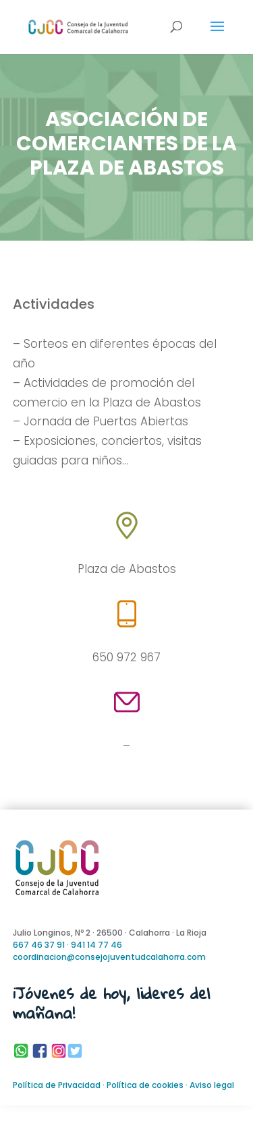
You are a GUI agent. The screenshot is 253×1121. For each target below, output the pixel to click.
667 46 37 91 (39, 944)
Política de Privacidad (57, 1085)
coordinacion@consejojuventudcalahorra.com (109, 957)
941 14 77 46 (96, 944)
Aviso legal (212, 1085)
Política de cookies (145, 1085)
